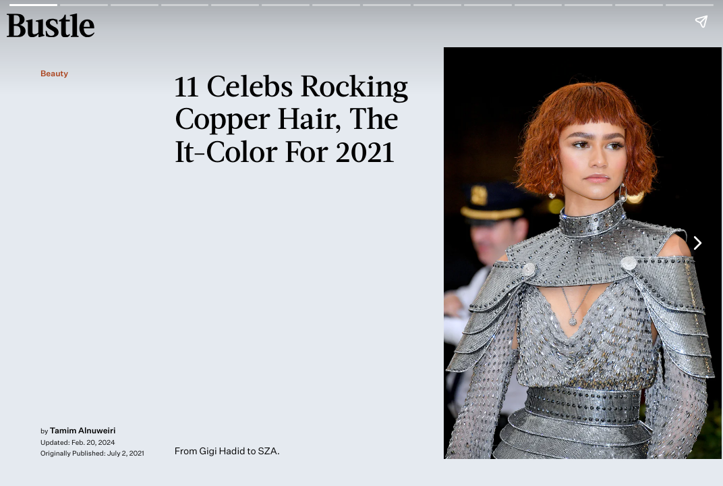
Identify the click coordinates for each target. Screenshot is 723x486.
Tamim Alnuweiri (83, 430)
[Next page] (696, 243)
